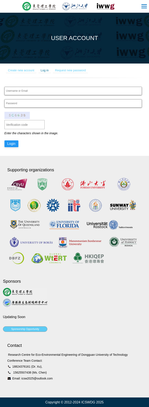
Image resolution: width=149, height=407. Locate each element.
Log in (45, 70)
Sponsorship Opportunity (25, 329)
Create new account (21, 70)
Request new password (70, 70)
